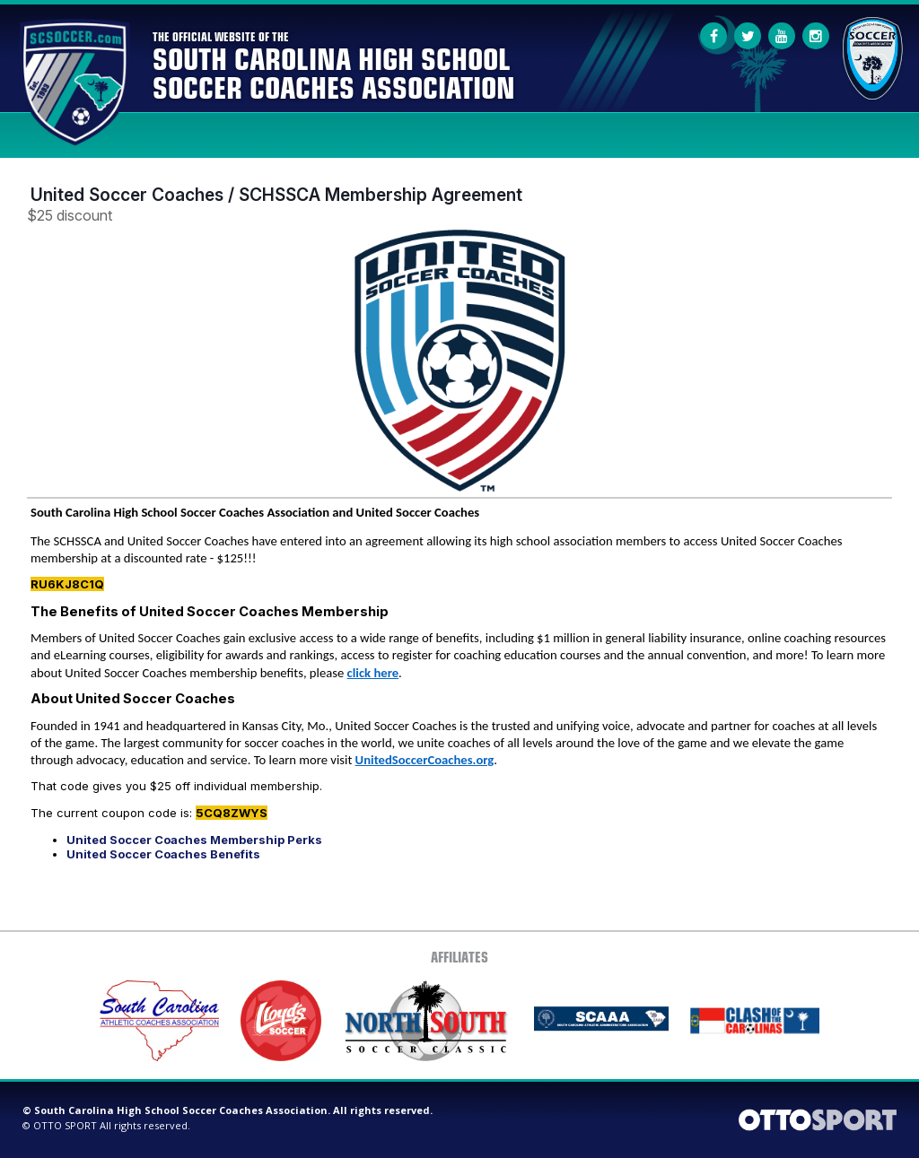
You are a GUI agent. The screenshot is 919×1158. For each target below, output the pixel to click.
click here (372, 673)
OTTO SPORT (65, 1125)
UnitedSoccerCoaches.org (425, 760)
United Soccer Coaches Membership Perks (194, 839)
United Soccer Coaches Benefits (163, 854)
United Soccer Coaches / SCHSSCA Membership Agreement (276, 194)
